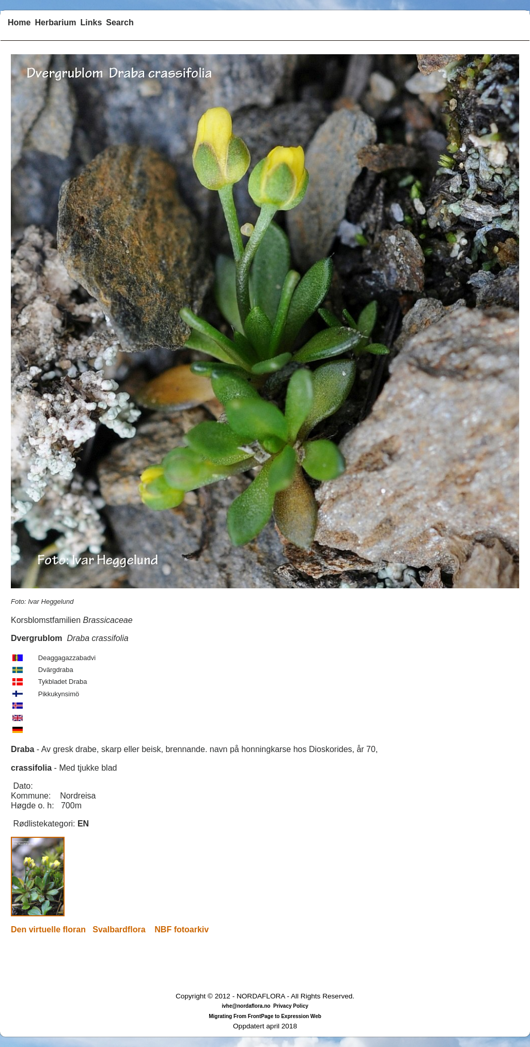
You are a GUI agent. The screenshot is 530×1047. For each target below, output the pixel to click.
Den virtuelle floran (48, 929)
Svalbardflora (118, 929)
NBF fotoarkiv (181, 929)
